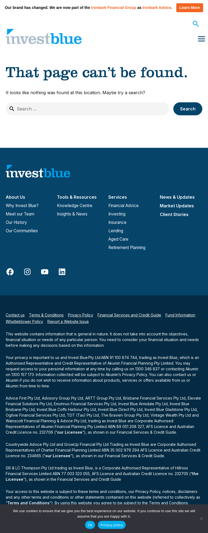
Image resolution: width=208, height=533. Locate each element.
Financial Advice (123, 205)
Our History (16, 222)
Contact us (15, 315)
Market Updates (177, 205)
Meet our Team (20, 214)
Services (117, 197)
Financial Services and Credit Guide (129, 315)
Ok (90, 525)
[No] (201, 518)
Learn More (190, 7)
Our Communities (22, 230)
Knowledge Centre (74, 205)
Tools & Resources (77, 197)
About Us (15, 197)
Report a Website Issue (68, 321)
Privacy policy (111, 525)
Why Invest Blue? (22, 205)
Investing (116, 214)
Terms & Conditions (46, 315)
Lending (115, 230)
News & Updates (177, 197)
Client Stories (174, 214)
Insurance (117, 222)
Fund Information (180, 315)
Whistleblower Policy (24, 321)
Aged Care (118, 239)
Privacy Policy (80, 315)
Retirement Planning (126, 247)
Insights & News (72, 214)
